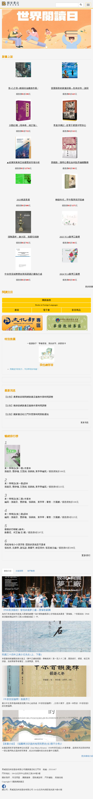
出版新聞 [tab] (19, 571)
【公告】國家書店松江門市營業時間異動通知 (27, 414)
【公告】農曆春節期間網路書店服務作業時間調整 (29, 397)
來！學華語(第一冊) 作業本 (18, 468)
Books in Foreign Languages (46, 305)
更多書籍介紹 (87, 756)
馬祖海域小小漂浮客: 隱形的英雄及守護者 (25, 544)
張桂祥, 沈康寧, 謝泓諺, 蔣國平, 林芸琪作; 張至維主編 (31, 548)
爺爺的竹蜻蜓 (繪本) (14, 529)
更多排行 (86, 555)
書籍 (17, 310)
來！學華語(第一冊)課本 (16, 483)
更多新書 (89, 287)
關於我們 (6, 777)
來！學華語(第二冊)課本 (16, 514)
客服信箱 (59, 777)
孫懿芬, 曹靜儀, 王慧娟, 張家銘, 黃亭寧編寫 (25, 471)
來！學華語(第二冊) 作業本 (18, 499)
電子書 (46, 310)
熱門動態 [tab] (31, 571)
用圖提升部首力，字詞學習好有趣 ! (24, 369)
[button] (8, 30)
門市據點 (49, 777)
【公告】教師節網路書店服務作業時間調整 (25, 405)
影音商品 (76, 310)
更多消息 (84, 422)
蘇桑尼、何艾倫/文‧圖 (15, 532)
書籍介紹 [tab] (7, 571)
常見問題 (16, 777)
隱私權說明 (37, 777)
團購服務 (46, 300)
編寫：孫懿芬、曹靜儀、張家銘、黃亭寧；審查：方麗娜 (32, 502)
